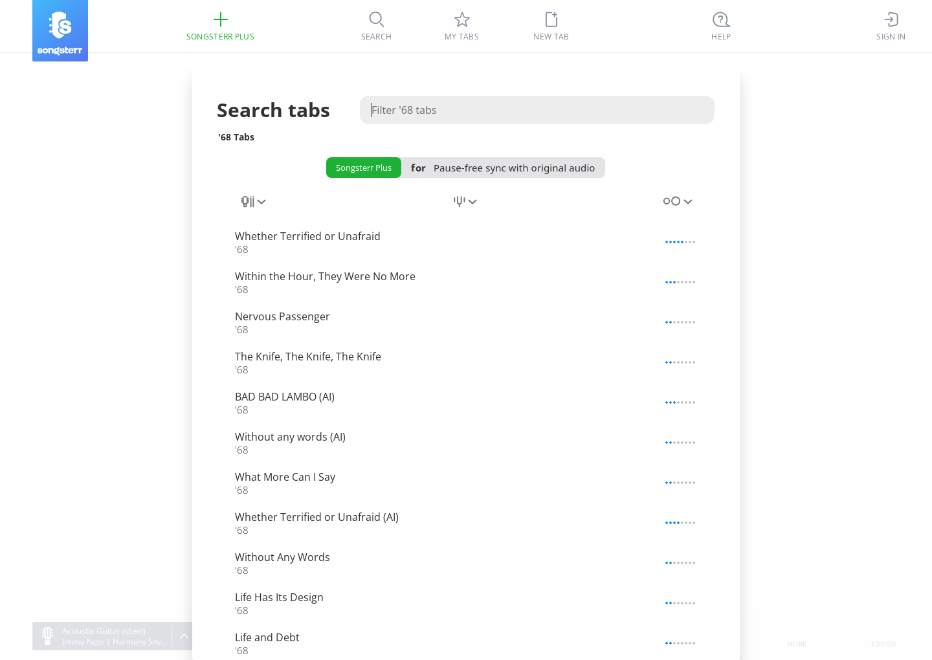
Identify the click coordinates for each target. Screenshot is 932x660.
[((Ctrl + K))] (721, 26)
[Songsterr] (60, 30)
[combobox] (254, 209)
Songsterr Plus (364, 167)
